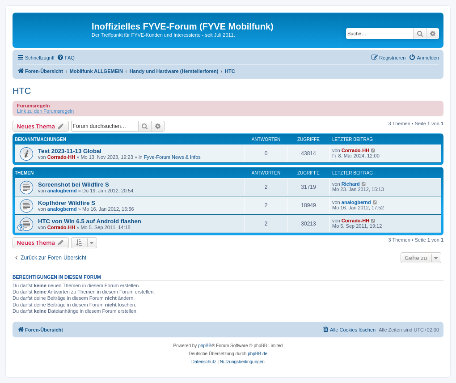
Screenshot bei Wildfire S (73, 184)
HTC (22, 91)
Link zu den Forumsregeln (45, 111)
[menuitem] (66, 57)
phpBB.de (257, 353)
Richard (351, 184)
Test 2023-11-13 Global (69, 151)
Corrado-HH (61, 157)
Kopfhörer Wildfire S (66, 203)
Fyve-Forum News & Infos (172, 157)
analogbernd (62, 190)
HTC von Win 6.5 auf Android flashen (89, 221)
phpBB (204, 345)
